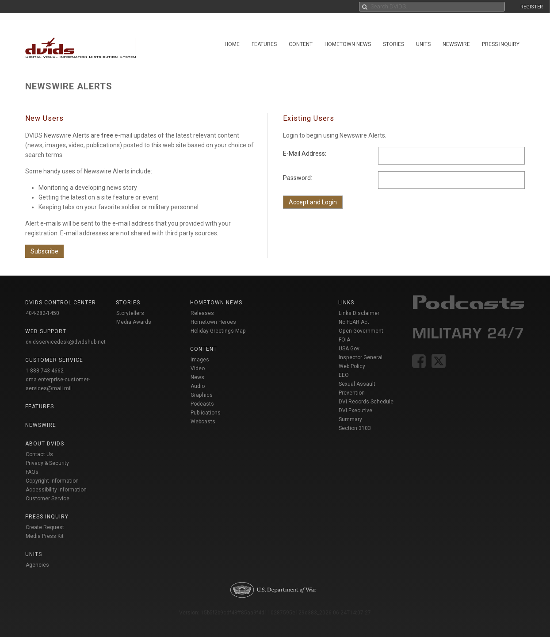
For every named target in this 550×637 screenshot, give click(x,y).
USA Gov (349, 348)
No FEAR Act (354, 322)
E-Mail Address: (304, 153)
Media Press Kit (45, 536)
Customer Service (47, 498)
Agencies (37, 565)
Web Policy (352, 366)
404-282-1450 (42, 313)
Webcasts (203, 421)
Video (198, 368)
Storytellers (130, 313)
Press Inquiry (500, 44)
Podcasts (202, 404)
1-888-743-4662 (45, 371)
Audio (198, 386)
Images (200, 360)
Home (232, 44)
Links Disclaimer (359, 313)
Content (301, 44)
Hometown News (348, 44)
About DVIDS (44, 444)
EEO (344, 375)
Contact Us (39, 454)
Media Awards (133, 322)
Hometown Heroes (213, 322)
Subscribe (44, 251)
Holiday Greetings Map (218, 331)
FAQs (32, 472)
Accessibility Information (56, 490)
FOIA (344, 340)
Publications (206, 413)
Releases (202, 313)
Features (264, 44)
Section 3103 (355, 428)
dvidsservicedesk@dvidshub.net (66, 342)
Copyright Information (52, 481)
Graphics (202, 395)
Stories (393, 44)
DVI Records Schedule (366, 402)
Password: (297, 177)
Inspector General (360, 357)
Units (423, 44)
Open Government (361, 331)
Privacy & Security (47, 463)
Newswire (456, 44)
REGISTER (531, 7)
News (197, 377)
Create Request (45, 527)
